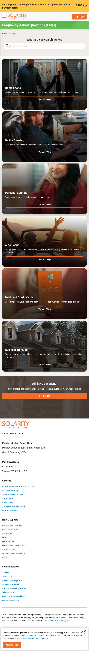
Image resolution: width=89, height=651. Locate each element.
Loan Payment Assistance (13, 553)
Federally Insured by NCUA (60, 621)
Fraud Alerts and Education (14, 545)
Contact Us (7, 576)
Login (79, 16)
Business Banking (10, 490)
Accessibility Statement (12, 525)
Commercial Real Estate (12, 494)
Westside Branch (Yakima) (13, 596)
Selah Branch (8, 592)
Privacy (5, 557)
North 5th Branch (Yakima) (14, 588)
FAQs (4, 537)
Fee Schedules (8, 541)
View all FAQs (44, 99)
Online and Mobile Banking (13, 506)
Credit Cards (7, 498)
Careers (5, 572)
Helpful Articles (8, 549)
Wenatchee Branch (10, 600)
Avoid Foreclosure (10, 529)
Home (4, 33)
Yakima (64, 618)
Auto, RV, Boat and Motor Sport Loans (18, 486)
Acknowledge (12, 645)
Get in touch (44, 396)
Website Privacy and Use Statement (32, 638)
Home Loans (7, 502)
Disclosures (7, 533)
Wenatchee (73, 618)
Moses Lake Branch (10, 584)
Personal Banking (10, 510)
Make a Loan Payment (12, 580)
